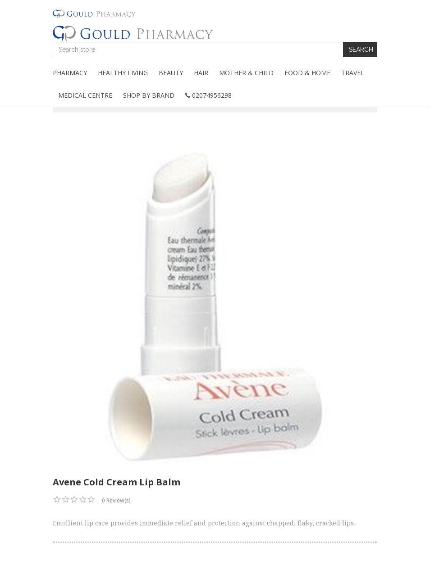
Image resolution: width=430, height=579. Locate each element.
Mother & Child (246, 72)
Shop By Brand (148, 95)
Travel (352, 72)
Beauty (171, 72)
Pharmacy (70, 72)
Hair (201, 72)
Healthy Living (123, 72)
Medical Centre (85, 95)
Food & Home (307, 72)
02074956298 (208, 95)
